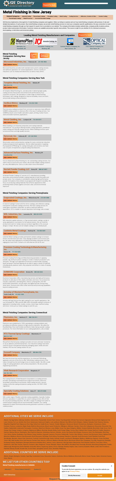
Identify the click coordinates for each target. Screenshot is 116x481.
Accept (100, 475)
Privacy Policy (74, 471)
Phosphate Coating (52, 16)
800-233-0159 (38, 214)
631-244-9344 (32, 136)
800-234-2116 (8, 85)
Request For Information (45, 55)
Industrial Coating (26, 16)
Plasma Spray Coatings (39, 16)
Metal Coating (63, 16)
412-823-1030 (19, 294)
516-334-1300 (33, 103)
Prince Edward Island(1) (22, 469)
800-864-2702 (37, 352)
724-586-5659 (41, 231)
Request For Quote (49, 5)
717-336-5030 (16, 252)
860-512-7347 (8, 336)
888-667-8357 (43, 169)
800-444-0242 (38, 272)
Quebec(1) (37, 469)
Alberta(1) (8, 469)
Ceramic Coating (103, 16)
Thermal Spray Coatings (15, 18)
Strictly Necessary (74, 475)
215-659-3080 (45, 197)
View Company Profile (10, 64)
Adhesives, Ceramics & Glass (88, 16)
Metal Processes (28, 18)
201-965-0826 (42, 62)
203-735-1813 (8, 373)
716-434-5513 (37, 119)
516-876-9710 (8, 155)
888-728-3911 (33, 317)
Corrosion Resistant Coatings (42, 18)
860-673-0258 (42, 391)
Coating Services (73, 16)
